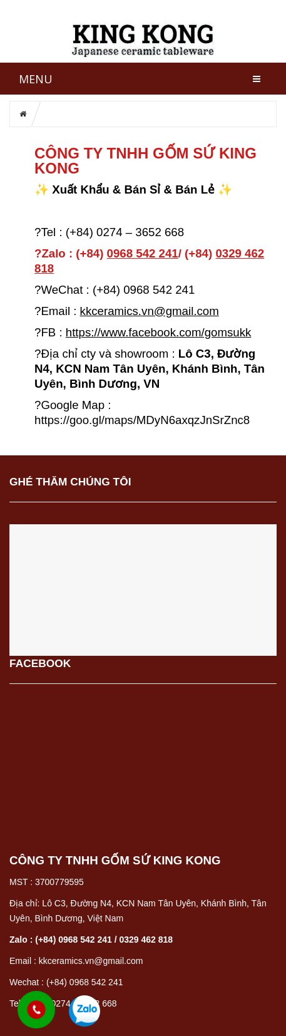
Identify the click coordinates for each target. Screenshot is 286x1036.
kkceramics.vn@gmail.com (149, 311)
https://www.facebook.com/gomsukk (159, 332)
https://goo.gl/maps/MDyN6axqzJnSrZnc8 (142, 420)
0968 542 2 (142, 253)
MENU (36, 78)
